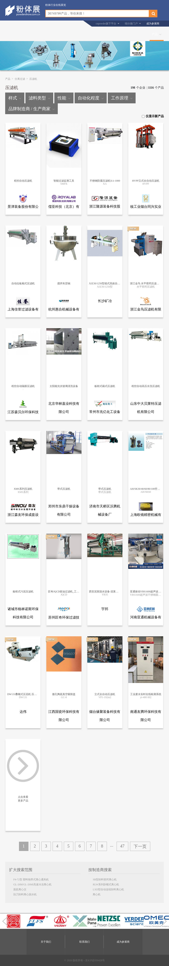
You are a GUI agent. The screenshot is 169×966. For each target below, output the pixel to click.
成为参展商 (152, 23)
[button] (84, 66)
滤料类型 (39, 98)
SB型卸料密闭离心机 (105, 879)
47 (122, 846)
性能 (64, 98)
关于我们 (46, 941)
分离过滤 (20, 78)
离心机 (96, 894)
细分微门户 (131, 23)
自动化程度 (90, 98)
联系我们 (84, 941)
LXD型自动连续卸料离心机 (108, 889)
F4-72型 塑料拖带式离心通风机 (31, 879)
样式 (14, 98)
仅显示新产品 (153, 116)
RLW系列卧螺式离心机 (106, 884)
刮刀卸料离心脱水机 (25, 894)
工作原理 (121, 98)
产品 (155, 34)
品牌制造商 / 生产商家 (31, 108)
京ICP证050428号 (95, 960)
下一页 (140, 846)
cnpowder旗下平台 (106, 23)
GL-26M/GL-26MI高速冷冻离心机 (32, 884)
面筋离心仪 (19, 889)
